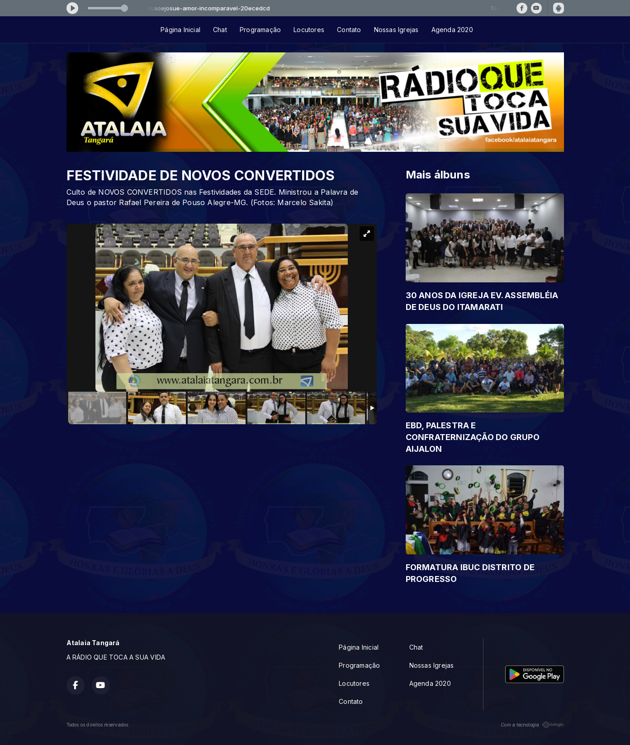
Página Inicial (180, 29)
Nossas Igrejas (396, 29)
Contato (349, 29)
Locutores (309, 29)
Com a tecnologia (532, 725)
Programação (260, 29)
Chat (220, 29)
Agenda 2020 (452, 29)
